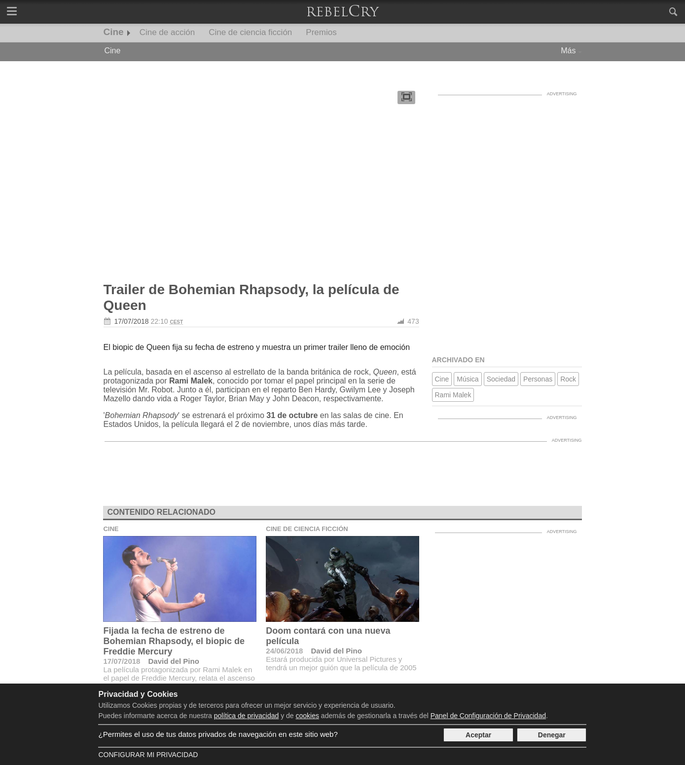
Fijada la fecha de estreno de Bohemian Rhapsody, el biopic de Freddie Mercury (174, 641)
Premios (321, 32)
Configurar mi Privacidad (148, 755)
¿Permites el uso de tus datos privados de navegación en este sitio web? (217, 734)
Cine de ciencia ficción (250, 32)
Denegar (552, 735)
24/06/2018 (284, 651)
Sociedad (501, 379)
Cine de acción (167, 32)
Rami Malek (453, 395)
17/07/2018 (131, 321)
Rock (568, 379)
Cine (114, 32)
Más (568, 50)
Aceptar (478, 735)
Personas (537, 379)
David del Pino (173, 661)
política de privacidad (246, 716)
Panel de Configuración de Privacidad (488, 716)
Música (467, 379)
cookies (307, 716)
